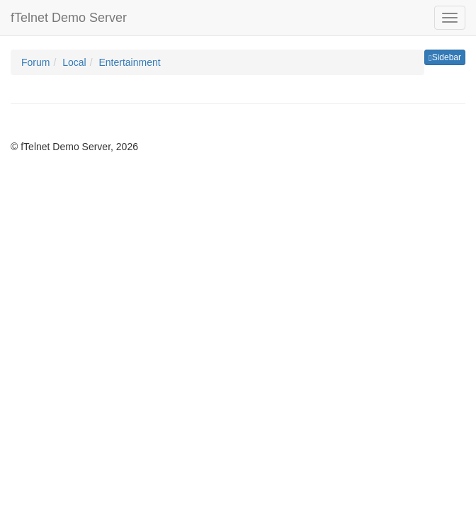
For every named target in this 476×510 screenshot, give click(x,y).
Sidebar (445, 57)
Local (74, 62)
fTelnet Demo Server (69, 18)
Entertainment (129, 62)
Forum (35, 62)
